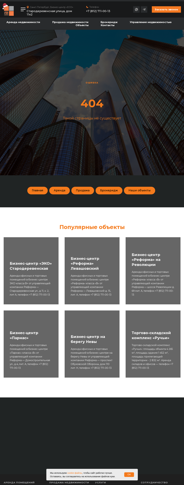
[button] (166, 9)
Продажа (82, 190)
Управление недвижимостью (150, 22)
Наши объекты (140, 190)
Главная (37, 190)
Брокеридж (109, 22)
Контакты (107, 25)
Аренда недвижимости (23, 22)
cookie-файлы (74, 473)
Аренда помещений (19, 482)
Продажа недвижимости (70, 22)
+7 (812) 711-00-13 (98, 11)
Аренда (59, 190)
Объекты (82, 25)
